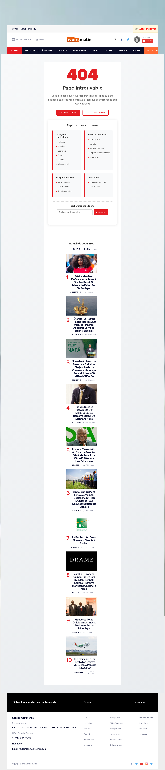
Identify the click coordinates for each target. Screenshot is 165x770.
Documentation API (98, 182)
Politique (61, 142)
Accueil (15, 29)
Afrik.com (143, 734)
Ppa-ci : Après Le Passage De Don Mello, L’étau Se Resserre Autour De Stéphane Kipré (84, 413)
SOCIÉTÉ (63, 50)
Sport (60, 155)
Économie (62, 151)
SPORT (95, 50)
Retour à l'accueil (68, 112)
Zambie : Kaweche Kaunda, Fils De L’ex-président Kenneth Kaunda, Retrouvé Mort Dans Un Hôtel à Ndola (84, 581)
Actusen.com (89, 740)
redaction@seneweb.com (33, 749)
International (63, 164)
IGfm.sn (87, 729)
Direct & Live (63, 187)
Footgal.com (88, 734)
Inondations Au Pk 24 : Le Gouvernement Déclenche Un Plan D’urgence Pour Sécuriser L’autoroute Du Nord (84, 499)
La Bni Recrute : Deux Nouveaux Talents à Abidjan (84, 540)
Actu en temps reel (28, 29)
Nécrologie (94, 157)
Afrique (75, 593)
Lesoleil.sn (88, 723)
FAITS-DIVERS (79, 50)
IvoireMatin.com (145, 723)
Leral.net (87, 718)
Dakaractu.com (116, 745)
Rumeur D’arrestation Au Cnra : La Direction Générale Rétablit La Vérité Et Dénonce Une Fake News (84, 455)
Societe (74, 292)
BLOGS (108, 50)
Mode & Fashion (97, 148)
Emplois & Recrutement (100, 153)
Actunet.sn (88, 745)
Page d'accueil (64, 182)
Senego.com (115, 718)
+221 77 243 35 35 (22, 727)
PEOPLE (136, 50)
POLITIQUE (30, 50)
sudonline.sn (115, 734)
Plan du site (95, 187)
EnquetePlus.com (146, 718)
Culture (61, 160)
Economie (76, 335)
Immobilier (94, 144)
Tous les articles (65, 191)
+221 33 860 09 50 (67, 727)
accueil (14, 50)
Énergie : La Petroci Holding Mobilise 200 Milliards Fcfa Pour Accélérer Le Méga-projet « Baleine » (84, 325)
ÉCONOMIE (47, 50)
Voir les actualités (95, 113)
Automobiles (95, 139)
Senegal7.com (115, 729)
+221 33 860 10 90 (44, 727)
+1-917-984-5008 (21, 738)
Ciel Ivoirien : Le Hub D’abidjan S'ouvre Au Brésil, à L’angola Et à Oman (85, 664)
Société (61, 146)
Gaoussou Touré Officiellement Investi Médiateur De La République (84, 624)
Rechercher (101, 212)
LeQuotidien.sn (116, 740)
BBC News (143, 729)
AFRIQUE (122, 50)
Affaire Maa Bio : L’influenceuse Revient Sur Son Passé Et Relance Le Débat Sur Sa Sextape (83, 282)
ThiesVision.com (116, 723)
